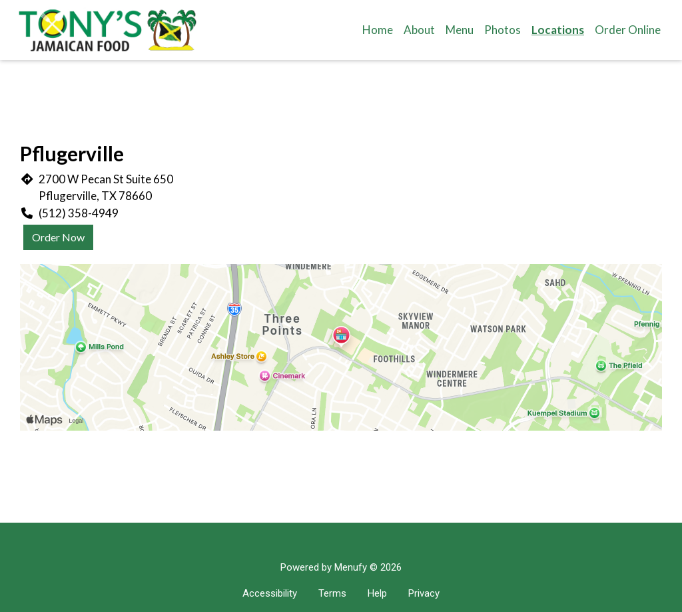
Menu (460, 30)
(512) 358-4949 (79, 213)
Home (377, 30)
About (419, 30)
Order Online (628, 30)
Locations (557, 30)
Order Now (58, 237)
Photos (502, 30)
